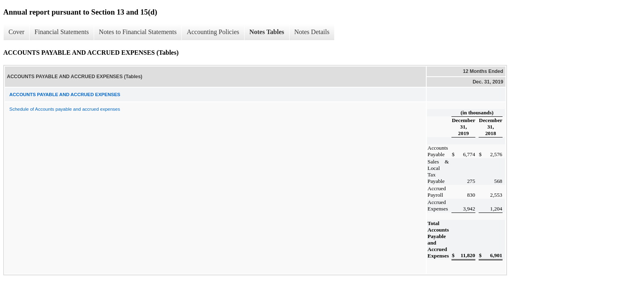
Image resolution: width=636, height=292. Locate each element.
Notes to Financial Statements (138, 31)
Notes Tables (266, 31)
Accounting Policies (213, 31)
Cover (16, 31)
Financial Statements (61, 31)
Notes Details (312, 31)
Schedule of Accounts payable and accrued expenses (64, 109)
